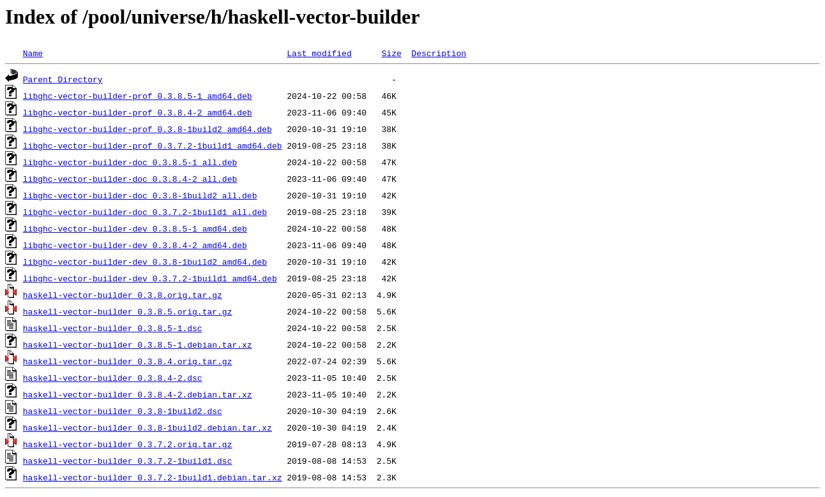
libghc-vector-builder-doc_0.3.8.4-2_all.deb (130, 178)
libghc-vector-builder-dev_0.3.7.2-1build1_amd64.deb (150, 278)
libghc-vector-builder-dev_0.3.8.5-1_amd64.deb (135, 228)
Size (391, 53)
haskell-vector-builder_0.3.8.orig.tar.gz (122, 294)
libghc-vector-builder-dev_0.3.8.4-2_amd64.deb (135, 245)
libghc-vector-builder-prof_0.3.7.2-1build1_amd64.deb (152, 145)
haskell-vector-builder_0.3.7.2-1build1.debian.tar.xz (152, 477)
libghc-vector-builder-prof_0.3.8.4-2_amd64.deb (137, 112)
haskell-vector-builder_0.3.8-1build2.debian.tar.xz (147, 427)
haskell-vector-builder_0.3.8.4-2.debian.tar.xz (137, 394)
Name (33, 53)
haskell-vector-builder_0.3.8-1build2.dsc (122, 411)
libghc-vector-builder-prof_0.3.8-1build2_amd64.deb (147, 129)
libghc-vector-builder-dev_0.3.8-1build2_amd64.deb (145, 261)
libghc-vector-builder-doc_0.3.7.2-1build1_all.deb (145, 212)
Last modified (319, 53)
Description (438, 53)
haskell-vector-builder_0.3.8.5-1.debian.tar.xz (137, 344)
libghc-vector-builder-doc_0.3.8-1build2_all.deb (140, 195)
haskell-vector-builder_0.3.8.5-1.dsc (112, 328)
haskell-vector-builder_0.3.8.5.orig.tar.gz (127, 311)
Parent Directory (63, 79)
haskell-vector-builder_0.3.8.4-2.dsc (112, 377)
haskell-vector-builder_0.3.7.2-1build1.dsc (127, 460)
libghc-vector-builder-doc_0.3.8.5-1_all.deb (130, 162)
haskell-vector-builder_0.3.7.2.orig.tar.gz (127, 444)
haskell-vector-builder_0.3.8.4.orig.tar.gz (127, 361)
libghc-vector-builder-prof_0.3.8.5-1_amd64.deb (137, 95)
